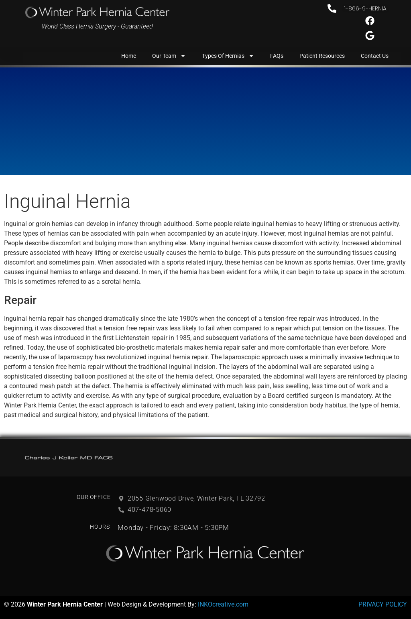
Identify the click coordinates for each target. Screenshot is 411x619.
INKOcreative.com (223, 604)
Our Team (169, 56)
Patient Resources (322, 56)
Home (128, 56)
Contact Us (375, 56)
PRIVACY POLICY (382, 604)
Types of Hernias (228, 56)
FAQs (276, 56)
